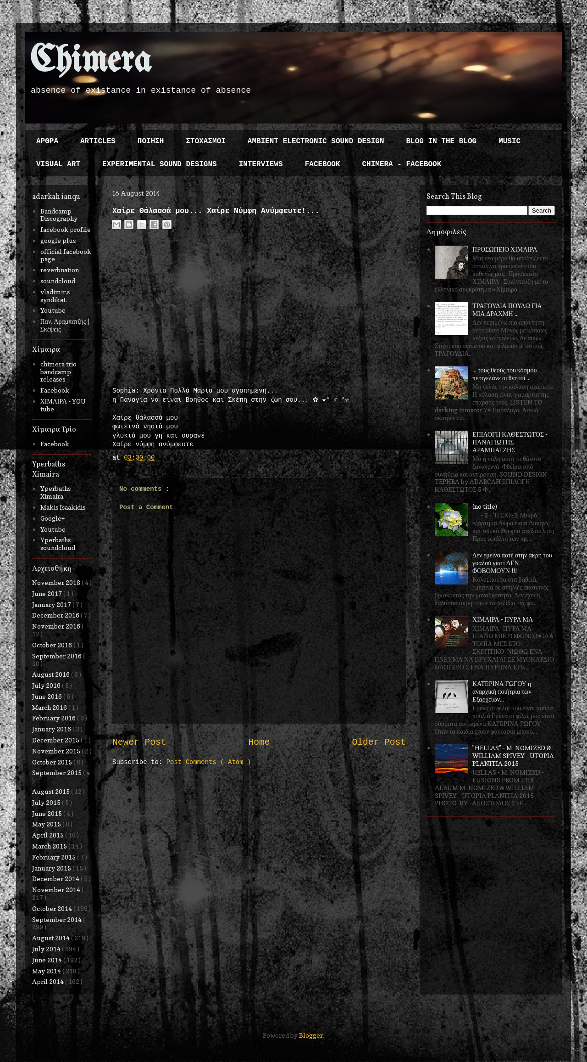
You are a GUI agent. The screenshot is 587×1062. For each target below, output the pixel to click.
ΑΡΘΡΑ (47, 141)
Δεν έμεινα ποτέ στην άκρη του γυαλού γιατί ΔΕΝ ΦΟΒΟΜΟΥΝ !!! (512, 562)
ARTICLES (98, 141)
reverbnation (59, 270)
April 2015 (48, 835)
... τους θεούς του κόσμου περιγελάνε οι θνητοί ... (504, 374)
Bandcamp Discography (59, 215)
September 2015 (57, 772)
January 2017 (52, 604)
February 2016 (54, 718)
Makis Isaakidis (62, 507)
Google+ (52, 518)
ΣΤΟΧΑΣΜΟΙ (205, 141)
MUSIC (509, 141)
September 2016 (57, 656)
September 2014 (57, 919)
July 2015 (47, 802)
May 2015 (47, 824)
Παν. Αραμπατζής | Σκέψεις (64, 325)
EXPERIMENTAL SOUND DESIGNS (159, 164)
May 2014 (47, 971)
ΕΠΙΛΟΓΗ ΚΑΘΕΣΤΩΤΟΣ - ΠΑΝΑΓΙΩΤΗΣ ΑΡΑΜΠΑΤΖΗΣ (510, 442)
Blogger (311, 1035)
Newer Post (139, 742)
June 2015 (47, 813)
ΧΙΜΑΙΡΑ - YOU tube (63, 405)
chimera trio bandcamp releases (58, 371)
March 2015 (50, 846)
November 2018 (57, 582)
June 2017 (47, 593)
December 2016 (56, 615)
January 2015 (52, 868)
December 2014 (56, 878)
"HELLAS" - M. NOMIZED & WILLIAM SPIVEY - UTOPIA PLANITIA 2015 (513, 755)
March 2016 (50, 707)
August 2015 (51, 791)
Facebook (54, 390)
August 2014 (51, 938)
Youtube (53, 310)
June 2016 (47, 696)
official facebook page (65, 255)
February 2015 (54, 857)
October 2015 (52, 762)
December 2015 (56, 740)
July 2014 (47, 949)
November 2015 (57, 751)
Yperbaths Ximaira (55, 492)
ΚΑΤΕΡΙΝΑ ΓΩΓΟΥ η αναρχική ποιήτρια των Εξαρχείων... (501, 691)
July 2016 (47, 685)
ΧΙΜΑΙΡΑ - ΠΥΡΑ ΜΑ (502, 619)
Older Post (379, 742)
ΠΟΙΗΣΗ (151, 141)
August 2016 (51, 674)
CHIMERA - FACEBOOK (401, 164)
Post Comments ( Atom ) (208, 762)
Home (259, 742)
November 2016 (57, 626)
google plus (58, 240)
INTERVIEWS (261, 164)
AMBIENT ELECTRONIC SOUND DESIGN (316, 141)
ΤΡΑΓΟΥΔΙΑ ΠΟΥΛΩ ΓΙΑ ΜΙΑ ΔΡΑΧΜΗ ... (507, 309)
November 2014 (57, 889)
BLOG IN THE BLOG (441, 141)
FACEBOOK (322, 164)
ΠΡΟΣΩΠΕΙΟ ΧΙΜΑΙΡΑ (504, 249)
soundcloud (57, 281)
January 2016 (52, 729)
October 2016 (52, 645)
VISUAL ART (58, 164)
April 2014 (48, 981)
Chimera (90, 61)
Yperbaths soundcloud (57, 543)
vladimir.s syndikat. (55, 295)
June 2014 (47, 960)
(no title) (484, 506)
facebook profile (65, 229)
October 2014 (52, 908)
